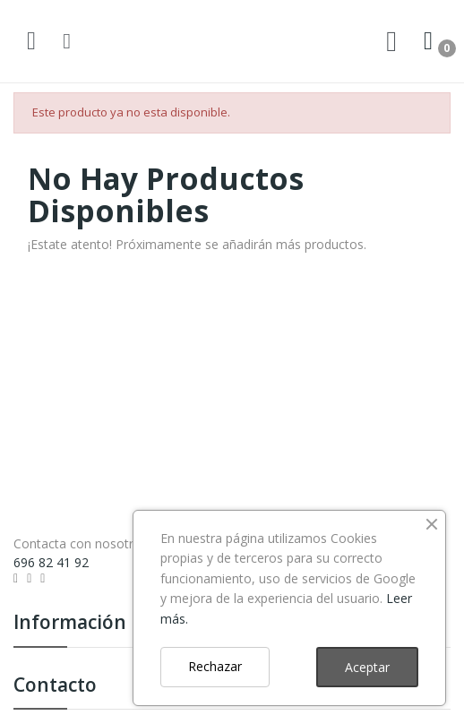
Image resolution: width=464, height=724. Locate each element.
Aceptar (367, 667)
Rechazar (215, 666)
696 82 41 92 (51, 562)
